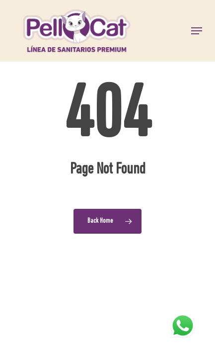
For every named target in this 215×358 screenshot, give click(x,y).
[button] (196, 31)
